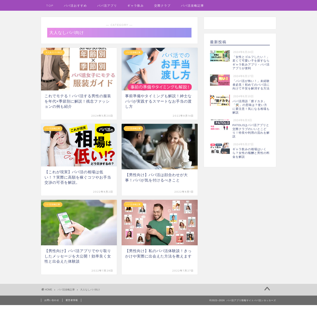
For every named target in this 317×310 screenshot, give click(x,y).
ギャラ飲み (135, 5)
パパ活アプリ (107, 5)
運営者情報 (72, 300)
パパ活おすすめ (75, 5)
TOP (50, 5)
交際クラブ (162, 5)
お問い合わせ (51, 300)
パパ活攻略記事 (192, 5)
